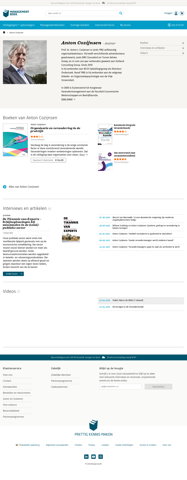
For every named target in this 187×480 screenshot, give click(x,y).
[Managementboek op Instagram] (100, 456)
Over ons (7, 374)
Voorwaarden (10, 386)
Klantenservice (12, 368)
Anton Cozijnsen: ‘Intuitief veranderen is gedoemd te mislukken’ (142, 234)
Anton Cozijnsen (16, 33)
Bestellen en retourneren (16, 392)
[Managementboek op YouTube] (93, 456)
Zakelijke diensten (61, 374)
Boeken (144, 42)
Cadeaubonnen (59, 386)
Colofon (78, 445)
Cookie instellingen (124, 445)
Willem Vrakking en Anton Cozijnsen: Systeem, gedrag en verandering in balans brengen (146, 226)
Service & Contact (148, 445)
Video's (144, 53)
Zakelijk (55, 368)
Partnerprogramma (13, 416)
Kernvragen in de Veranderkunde (128, 307)
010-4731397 (178, 25)
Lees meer (67, 99)
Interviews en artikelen (152, 48)
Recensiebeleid (11, 410)
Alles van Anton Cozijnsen (24, 186)
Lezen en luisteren (13, 398)
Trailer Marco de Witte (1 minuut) (127, 300)
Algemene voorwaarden (57, 445)
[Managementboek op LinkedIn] (86, 456)
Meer (82, 154)
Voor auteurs (10, 404)
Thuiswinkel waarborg (28, 445)
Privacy (91, 445)
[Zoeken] (81, 13)
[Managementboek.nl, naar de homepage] (16, 16)
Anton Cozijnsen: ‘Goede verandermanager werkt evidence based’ (143, 240)
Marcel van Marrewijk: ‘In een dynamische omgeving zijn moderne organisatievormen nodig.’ (143, 218)
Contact (7, 380)
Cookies (105, 445)
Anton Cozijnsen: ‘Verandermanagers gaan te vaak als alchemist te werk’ (146, 247)
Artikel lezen (12, 274)
